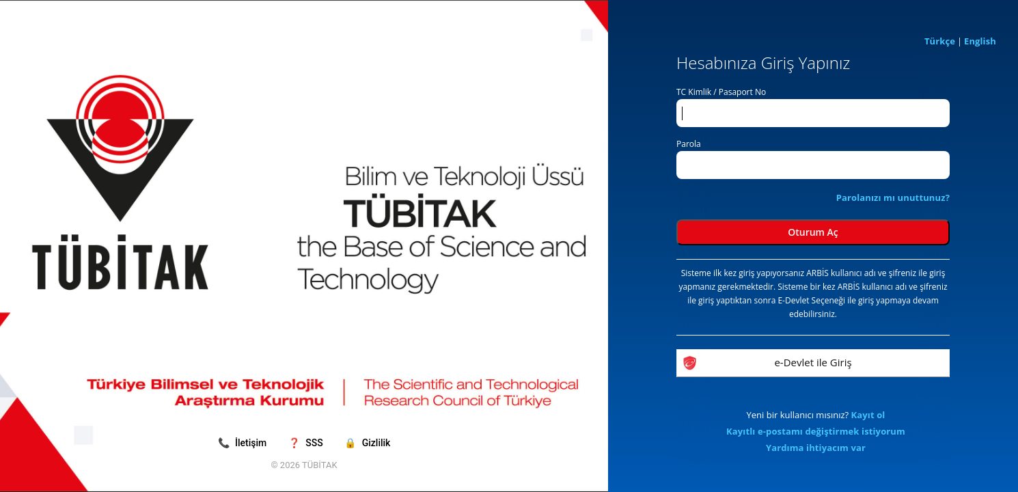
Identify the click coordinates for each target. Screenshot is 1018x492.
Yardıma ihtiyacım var (816, 447)
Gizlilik (367, 442)
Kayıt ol (868, 415)
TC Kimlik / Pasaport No (721, 92)
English (980, 41)
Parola (688, 144)
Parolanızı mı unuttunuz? (893, 197)
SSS (306, 442)
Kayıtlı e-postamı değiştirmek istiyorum (815, 431)
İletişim (243, 442)
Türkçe (939, 41)
